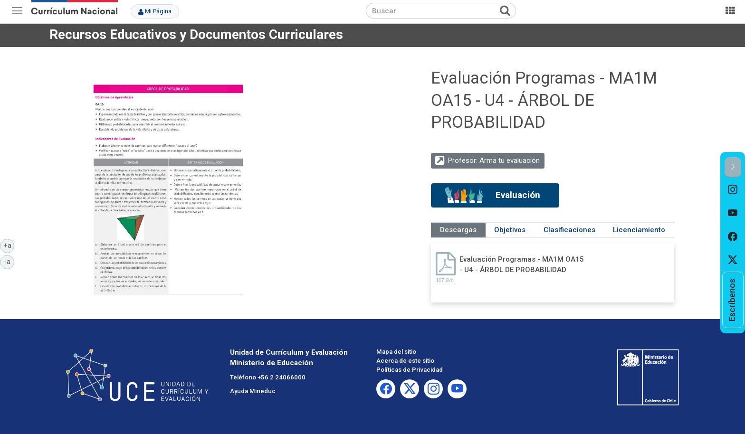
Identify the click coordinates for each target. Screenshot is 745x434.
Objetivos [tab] (509, 230)
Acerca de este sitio (405, 360)
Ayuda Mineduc (253, 391)
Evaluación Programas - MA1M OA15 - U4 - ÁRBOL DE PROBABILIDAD (521, 264)
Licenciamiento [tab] (639, 230)
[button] (733, 167)
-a (9, 261)
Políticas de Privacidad (409, 369)
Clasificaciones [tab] (569, 230)
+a (9, 245)
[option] (733, 189)
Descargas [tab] (458, 230)
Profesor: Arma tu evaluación (494, 160)
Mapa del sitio (396, 351)
